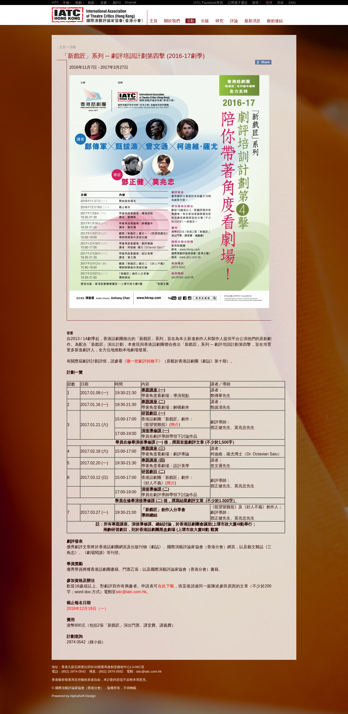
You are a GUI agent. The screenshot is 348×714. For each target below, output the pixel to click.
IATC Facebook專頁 (208, 2)
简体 (280, 2)
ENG (292, 2)
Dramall (130, 2)
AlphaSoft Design (83, 696)
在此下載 (166, 586)
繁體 (269, 2)
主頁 (62, 47)
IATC (55, 2)
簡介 (175, 424)
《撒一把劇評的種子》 (143, 361)
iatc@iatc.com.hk (131, 592)
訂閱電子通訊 (237, 2)
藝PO (117, 2)
